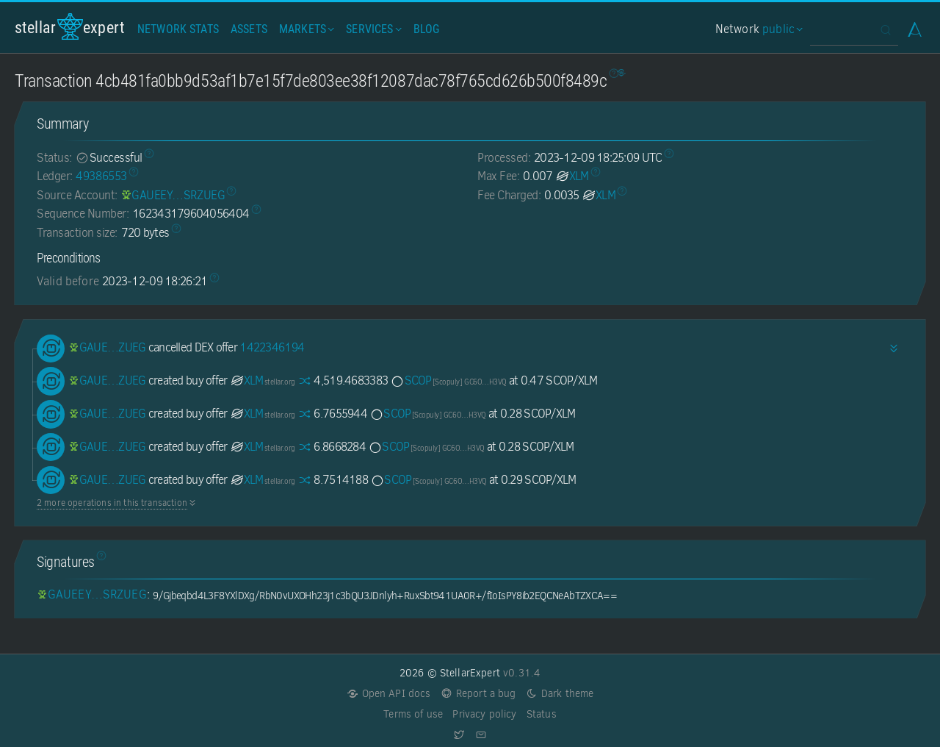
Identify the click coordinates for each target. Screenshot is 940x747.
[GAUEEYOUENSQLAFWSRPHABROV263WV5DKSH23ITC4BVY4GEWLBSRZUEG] (173, 195)
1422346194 (271, 347)
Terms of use (413, 714)
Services (372, 29)
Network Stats (178, 29)
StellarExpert (70, 27)
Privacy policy (484, 714)
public (780, 29)
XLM (572, 176)
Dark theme (560, 694)
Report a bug (478, 694)
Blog (426, 29)
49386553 (101, 176)
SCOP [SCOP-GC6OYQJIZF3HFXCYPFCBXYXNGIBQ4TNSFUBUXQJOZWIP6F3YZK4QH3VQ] (448, 380)
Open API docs (389, 694)
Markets (305, 29)
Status (542, 714)
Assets (249, 29)
